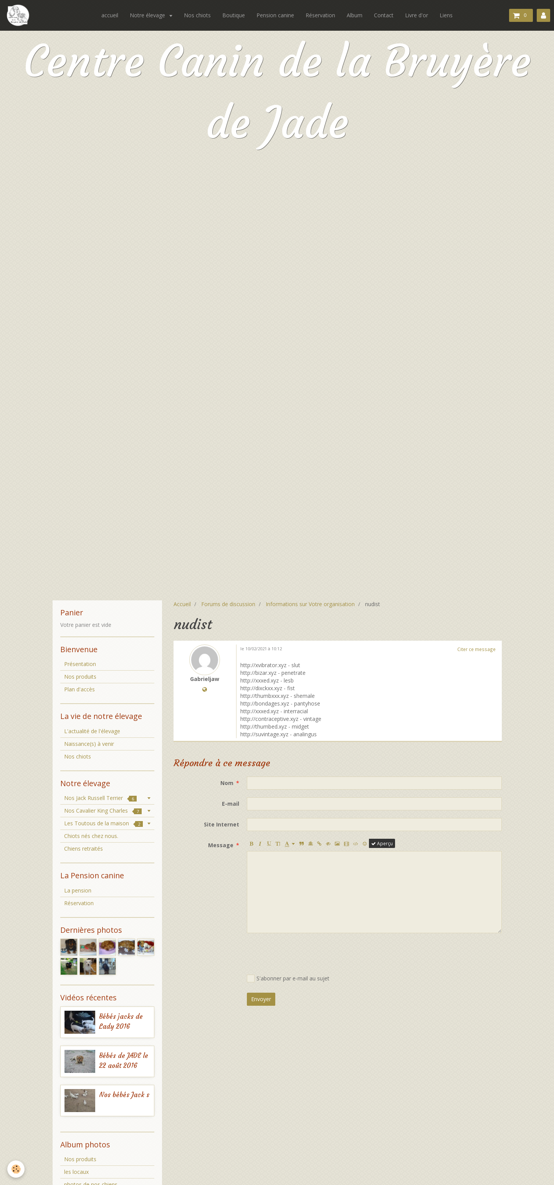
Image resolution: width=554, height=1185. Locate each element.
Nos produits (80, 676)
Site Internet (221, 824)
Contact (384, 15)
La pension (77, 890)
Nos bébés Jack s (124, 1095)
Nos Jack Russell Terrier (100, 798)
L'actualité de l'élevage (92, 731)
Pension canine (275, 15)
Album (354, 15)
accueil (109, 15)
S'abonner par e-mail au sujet (288, 978)
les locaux (76, 1171)
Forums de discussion (228, 604)
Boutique (233, 15)
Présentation (80, 664)
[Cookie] (16, 1169)
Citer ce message (476, 649)
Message (220, 845)
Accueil (182, 604)
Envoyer (261, 999)
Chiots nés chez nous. (91, 836)
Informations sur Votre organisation (310, 604)
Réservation (320, 15)
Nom (226, 783)
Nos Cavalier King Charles (103, 810)
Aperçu (382, 843)
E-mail (230, 803)
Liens (446, 15)
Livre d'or (416, 15)
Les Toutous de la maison (103, 823)
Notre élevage (148, 15)
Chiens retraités (83, 848)
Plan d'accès (79, 689)
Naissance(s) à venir (89, 743)
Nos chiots (197, 15)
